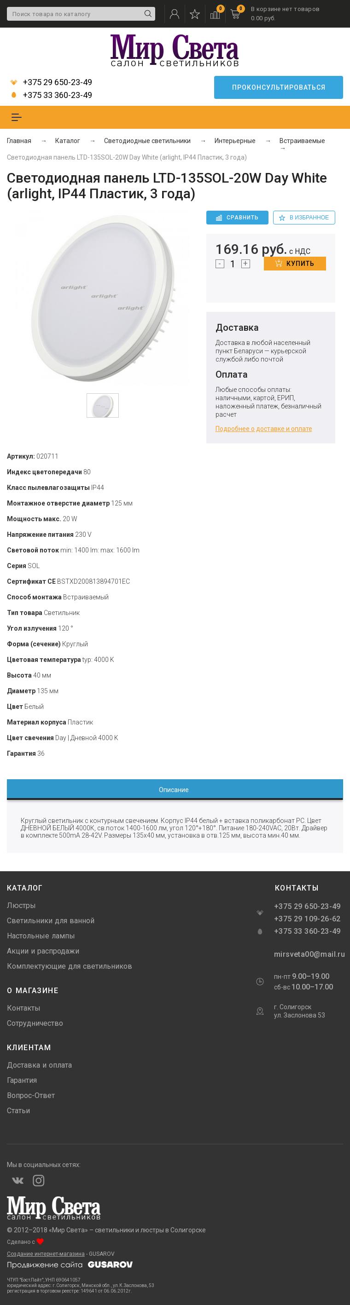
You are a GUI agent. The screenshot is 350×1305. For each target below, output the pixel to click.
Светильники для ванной (50, 920)
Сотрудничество (35, 1023)
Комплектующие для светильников (69, 966)
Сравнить (237, 217)
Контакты (24, 1008)
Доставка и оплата (39, 1065)
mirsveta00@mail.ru (308, 954)
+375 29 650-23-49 (51, 82)
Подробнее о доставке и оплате (264, 428)
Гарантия (22, 1080)
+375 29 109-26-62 (307, 918)
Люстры (21, 905)
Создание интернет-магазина (46, 1254)
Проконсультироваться (279, 87)
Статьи (18, 1110)
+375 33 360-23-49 (51, 95)
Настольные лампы (41, 935)
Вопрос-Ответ (31, 1095)
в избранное (304, 217)
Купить (295, 263)
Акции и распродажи (43, 951)
